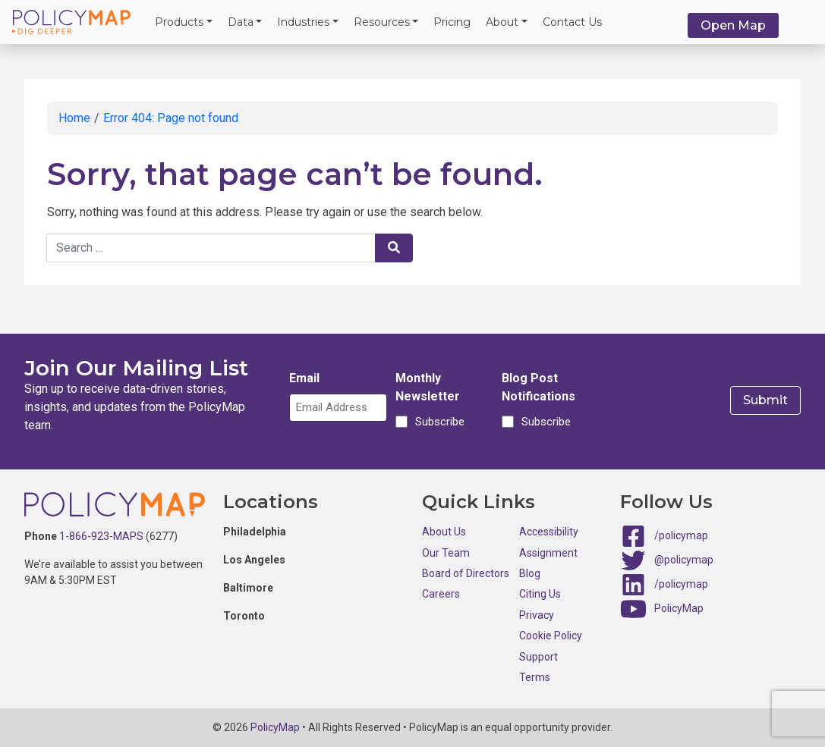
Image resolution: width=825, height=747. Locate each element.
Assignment (548, 553)
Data (240, 22)
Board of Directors (465, 573)
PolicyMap (679, 608)
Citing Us (540, 594)
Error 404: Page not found (170, 118)
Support (538, 657)
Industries (303, 22)
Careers (441, 594)
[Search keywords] (211, 248)
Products (179, 22)
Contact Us (572, 22)
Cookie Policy (550, 635)
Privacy (536, 615)
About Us (444, 532)
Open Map (733, 25)
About (502, 22)
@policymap (683, 560)
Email (304, 378)
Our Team (446, 553)
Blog (529, 573)
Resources (382, 22)
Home (74, 118)
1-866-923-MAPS (101, 536)
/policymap (681, 535)
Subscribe (437, 421)
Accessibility (548, 532)
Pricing (452, 22)
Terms (534, 677)
